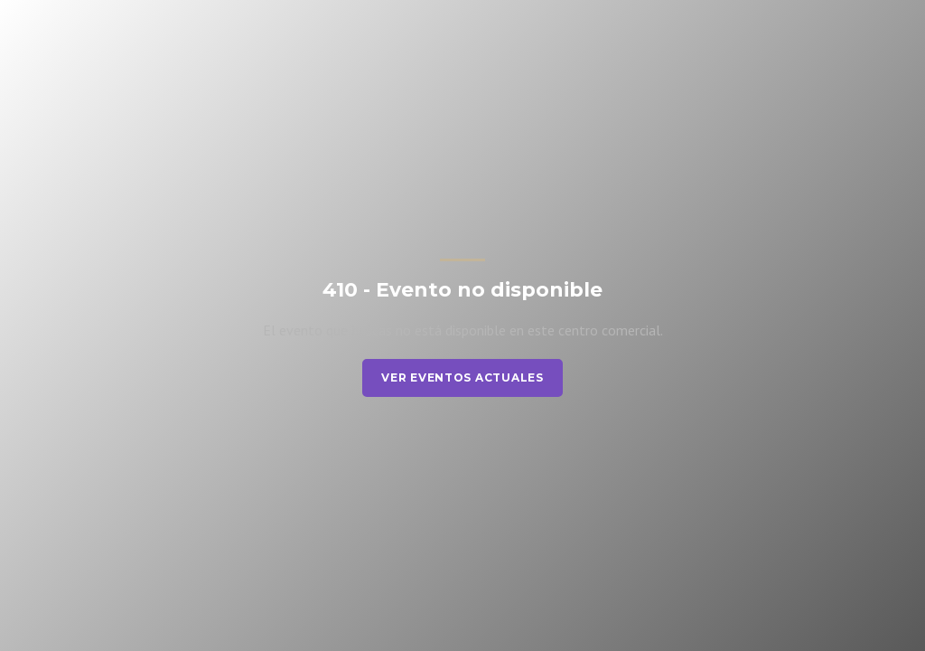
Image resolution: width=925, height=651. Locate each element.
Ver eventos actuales (462, 377)
